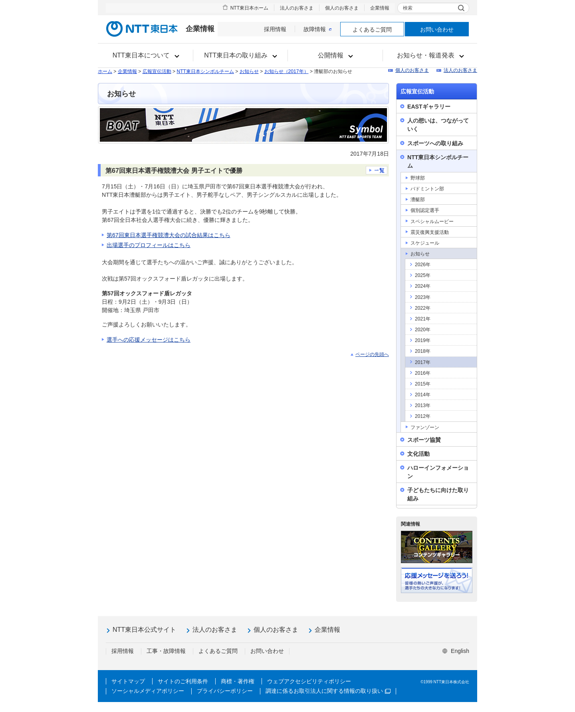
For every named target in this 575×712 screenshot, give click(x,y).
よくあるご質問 (372, 29)
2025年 (422, 275)
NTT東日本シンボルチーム (205, 71)
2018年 (422, 351)
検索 (407, 8)
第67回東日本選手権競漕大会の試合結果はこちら (168, 235)
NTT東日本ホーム (249, 8)
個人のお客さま (342, 8)
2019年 (422, 340)
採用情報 (275, 29)
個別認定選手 (424, 210)
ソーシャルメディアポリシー (147, 691)
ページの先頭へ (372, 354)
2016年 (422, 373)
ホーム (105, 71)
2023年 (422, 297)
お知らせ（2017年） (286, 71)
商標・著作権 (237, 681)
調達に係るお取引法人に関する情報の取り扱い (328, 691)
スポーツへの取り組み (435, 143)
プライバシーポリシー (225, 691)
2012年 (422, 416)
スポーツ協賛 (424, 440)
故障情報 (317, 29)
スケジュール (424, 243)
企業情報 (379, 8)
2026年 (422, 264)
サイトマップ (128, 681)
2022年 (422, 308)
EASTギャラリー (428, 106)
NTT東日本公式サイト (144, 629)
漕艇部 (417, 199)
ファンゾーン (424, 427)
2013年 (422, 405)
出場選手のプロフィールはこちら (148, 245)
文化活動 (418, 454)
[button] (145, 55)
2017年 (422, 362)
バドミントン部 (427, 189)
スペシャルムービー (432, 221)
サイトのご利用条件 (183, 681)
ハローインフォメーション (438, 472)
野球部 (417, 178)
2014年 (422, 395)
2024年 (422, 286)
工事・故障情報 (166, 651)
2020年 (422, 329)
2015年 (422, 384)
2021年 (422, 319)
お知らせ (249, 71)
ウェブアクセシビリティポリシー (309, 681)
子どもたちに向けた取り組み (438, 494)
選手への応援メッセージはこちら (148, 339)
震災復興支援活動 (429, 232)
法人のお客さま (296, 8)
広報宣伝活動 (157, 71)
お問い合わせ (437, 29)
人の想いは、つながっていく (438, 124)
